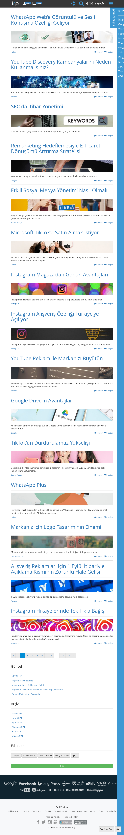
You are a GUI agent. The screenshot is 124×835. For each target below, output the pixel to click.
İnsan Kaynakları (79, 811)
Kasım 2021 (17, 713)
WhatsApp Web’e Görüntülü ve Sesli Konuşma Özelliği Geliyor (53, 19)
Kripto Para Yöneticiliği (23, 680)
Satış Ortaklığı (60, 811)
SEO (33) (15, 755)
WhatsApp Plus (29, 484)
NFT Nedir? (17, 676)
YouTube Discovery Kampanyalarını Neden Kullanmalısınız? (61, 64)
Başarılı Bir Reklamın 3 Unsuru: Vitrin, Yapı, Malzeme (37, 689)
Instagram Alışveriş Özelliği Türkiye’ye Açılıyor (55, 316)
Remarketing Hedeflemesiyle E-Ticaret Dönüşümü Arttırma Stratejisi (55, 148)
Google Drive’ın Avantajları (42, 400)
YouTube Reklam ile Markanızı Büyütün (57, 358)
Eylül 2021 (17, 722)
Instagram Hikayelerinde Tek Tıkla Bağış (57, 610)
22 (62, 655)
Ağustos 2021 (18, 726)
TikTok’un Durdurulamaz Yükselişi (50, 442)
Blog (101, 811)
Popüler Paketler (53, 817)
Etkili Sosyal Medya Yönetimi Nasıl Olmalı (59, 190)
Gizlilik (48, 811)
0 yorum (98, 52)
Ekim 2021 (17, 718)
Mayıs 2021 (17, 735)
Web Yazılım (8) (46, 755)
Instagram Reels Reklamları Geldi (28, 685)
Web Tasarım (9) (29, 755)
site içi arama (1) (62, 755)
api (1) (74, 755)
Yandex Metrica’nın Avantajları (26, 694)
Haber (13, 52)
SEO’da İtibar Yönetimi (37, 106)
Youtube (14, 96)
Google (14, 180)
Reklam (14, 601)
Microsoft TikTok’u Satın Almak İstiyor (55, 232)
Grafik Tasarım (17, 556)
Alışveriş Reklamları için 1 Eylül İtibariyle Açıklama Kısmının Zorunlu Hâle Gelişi (58, 569)
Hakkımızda (13, 811)
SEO (12, 136)
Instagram (15, 304)
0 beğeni (108, 52)
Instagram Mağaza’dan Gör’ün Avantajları (59, 274)
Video (92, 811)
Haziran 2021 (18, 731)
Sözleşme (36, 811)
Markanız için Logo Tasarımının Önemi (56, 526)
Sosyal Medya (16, 222)
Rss (62, 766)
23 (68, 655)
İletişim (25, 811)
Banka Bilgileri (71, 817)
